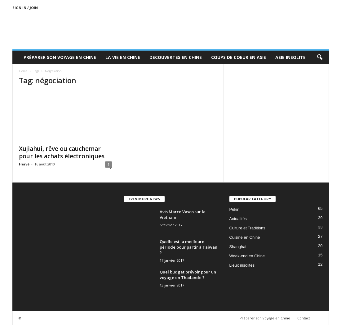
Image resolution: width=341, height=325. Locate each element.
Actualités (238, 218)
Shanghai (237, 246)
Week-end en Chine (247, 256)
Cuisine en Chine (244, 237)
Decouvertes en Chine (175, 57)
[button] (319, 57)
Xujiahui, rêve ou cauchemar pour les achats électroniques (61, 152)
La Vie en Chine (122, 57)
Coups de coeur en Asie (238, 57)
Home (23, 71)
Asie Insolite (290, 57)
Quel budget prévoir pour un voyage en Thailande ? (188, 274)
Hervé (24, 164)
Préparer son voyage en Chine (60, 57)
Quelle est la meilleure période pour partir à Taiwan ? (188, 247)
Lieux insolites (242, 265)
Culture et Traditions (247, 228)
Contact (303, 318)
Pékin (234, 209)
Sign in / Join (25, 7)
